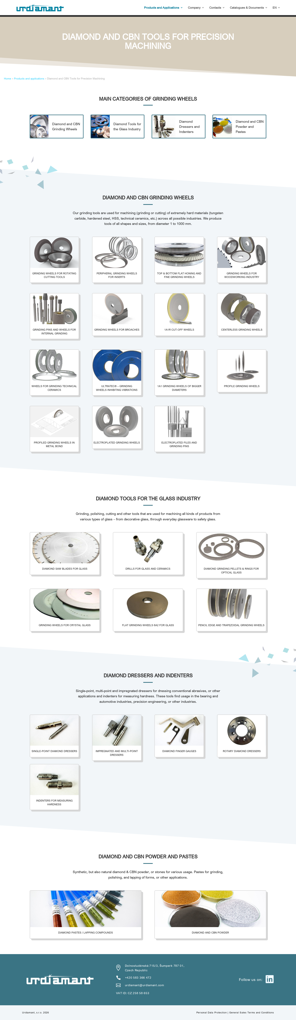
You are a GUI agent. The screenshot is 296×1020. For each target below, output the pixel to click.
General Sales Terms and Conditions (251, 1012)
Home (7, 78)
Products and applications (29, 78)
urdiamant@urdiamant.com (144, 985)
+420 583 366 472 (138, 977)
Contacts (215, 7)
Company (194, 7)
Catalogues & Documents (247, 7)
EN (275, 7)
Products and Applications (161, 7)
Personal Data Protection (211, 1012)
